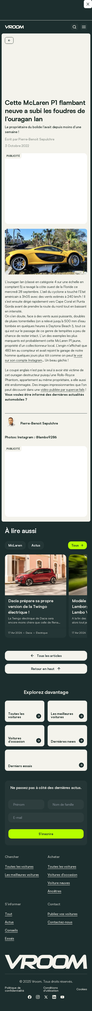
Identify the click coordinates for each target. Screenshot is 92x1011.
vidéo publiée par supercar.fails (62, 390)
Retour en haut (46, 669)
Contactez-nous (60, 922)
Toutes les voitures (19, 866)
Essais (9, 938)
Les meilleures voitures (22, 875)
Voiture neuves (59, 883)
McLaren (15, 545)
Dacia (29, 633)
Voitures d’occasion (62, 875)
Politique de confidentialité (14, 989)
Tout (8, 914)
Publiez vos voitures (62, 914)
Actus (35, 545)
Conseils (11, 930)
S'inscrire (46, 834)
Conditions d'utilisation (50, 989)
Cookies (81, 989)
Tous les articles (46, 655)
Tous (77, 545)
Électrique (41, 633)
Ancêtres (54, 891)
